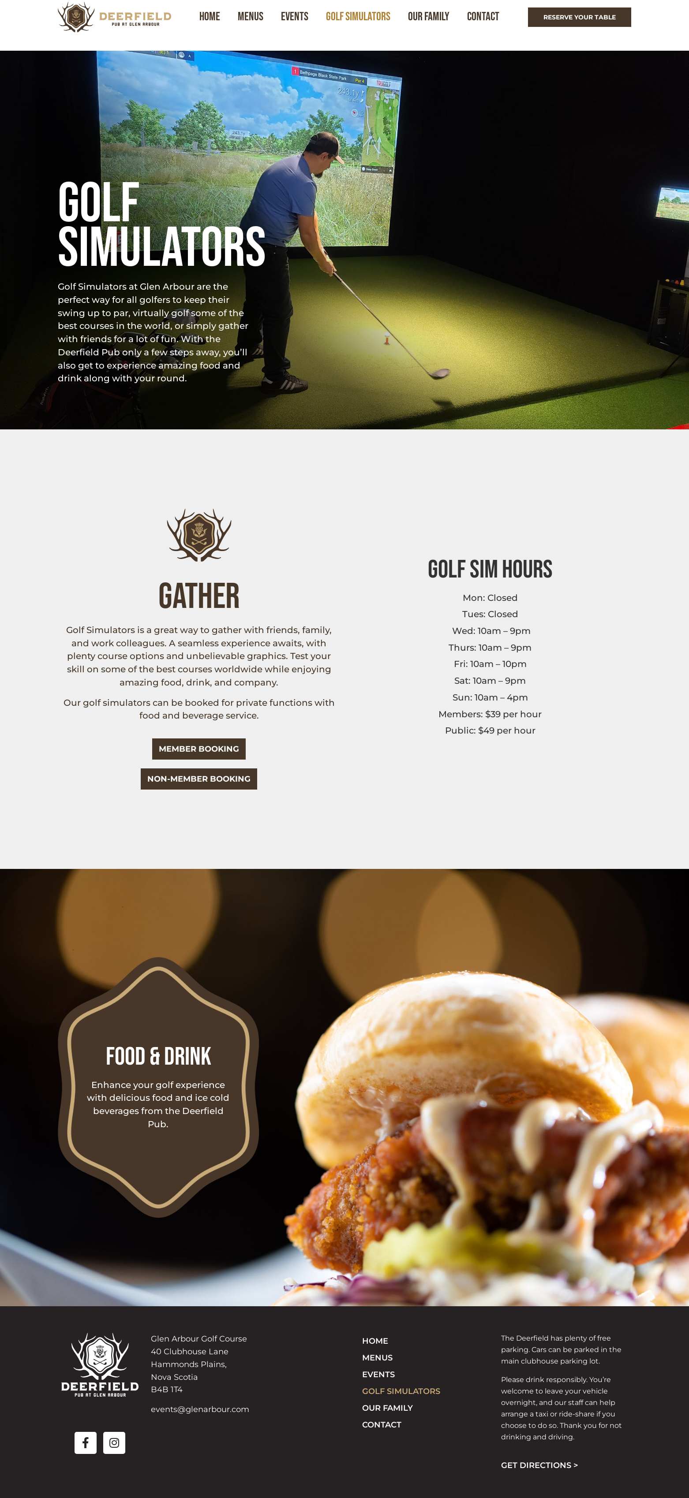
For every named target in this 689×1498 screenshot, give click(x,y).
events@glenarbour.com (200, 1409)
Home (215, 25)
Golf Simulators (363, 25)
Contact (488, 25)
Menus (256, 25)
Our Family (434, 25)
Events (300, 25)
